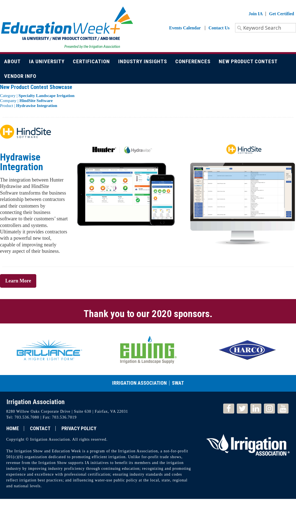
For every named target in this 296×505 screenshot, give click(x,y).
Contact (40, 428)
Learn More (18, 281)
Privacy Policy (78, 428)
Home (12, 428)
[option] (49, 349)
